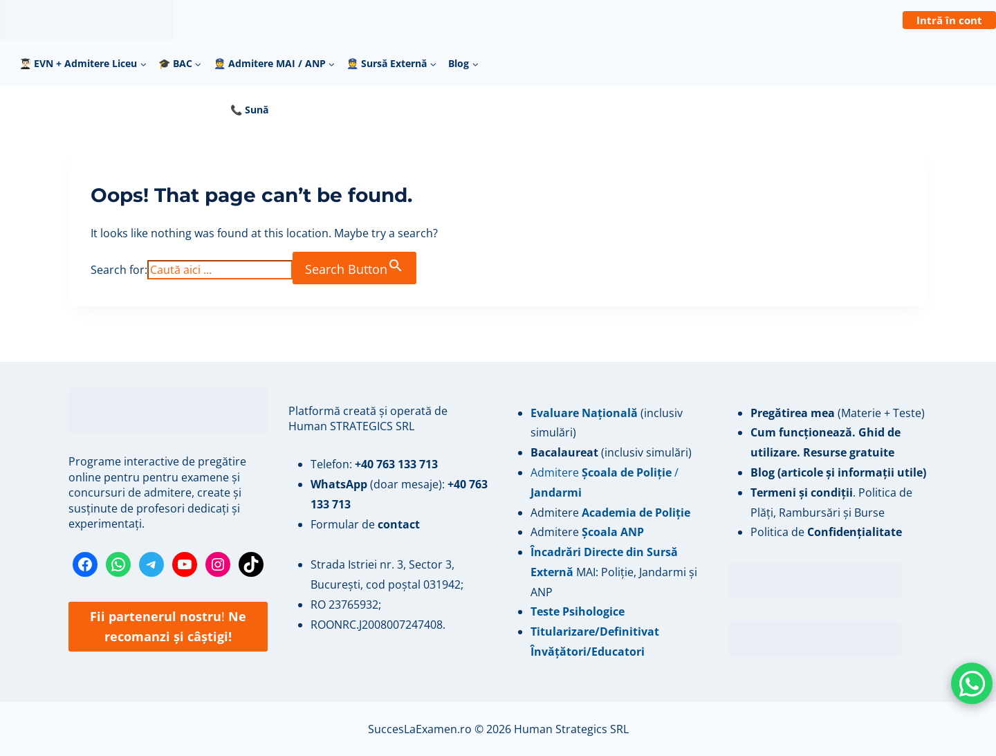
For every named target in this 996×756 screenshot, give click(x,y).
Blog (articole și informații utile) (838, 472)
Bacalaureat (566, 452)
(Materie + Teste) (837, 413)
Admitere (556, 512)
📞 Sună (249, 109)
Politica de (826, 532)
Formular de (365, 524)
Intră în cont (949, 20)
